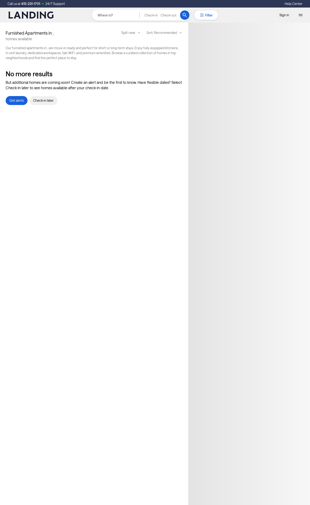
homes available (19, 38)
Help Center (293, 4)
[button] (160, 15)
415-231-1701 (30, 4)
